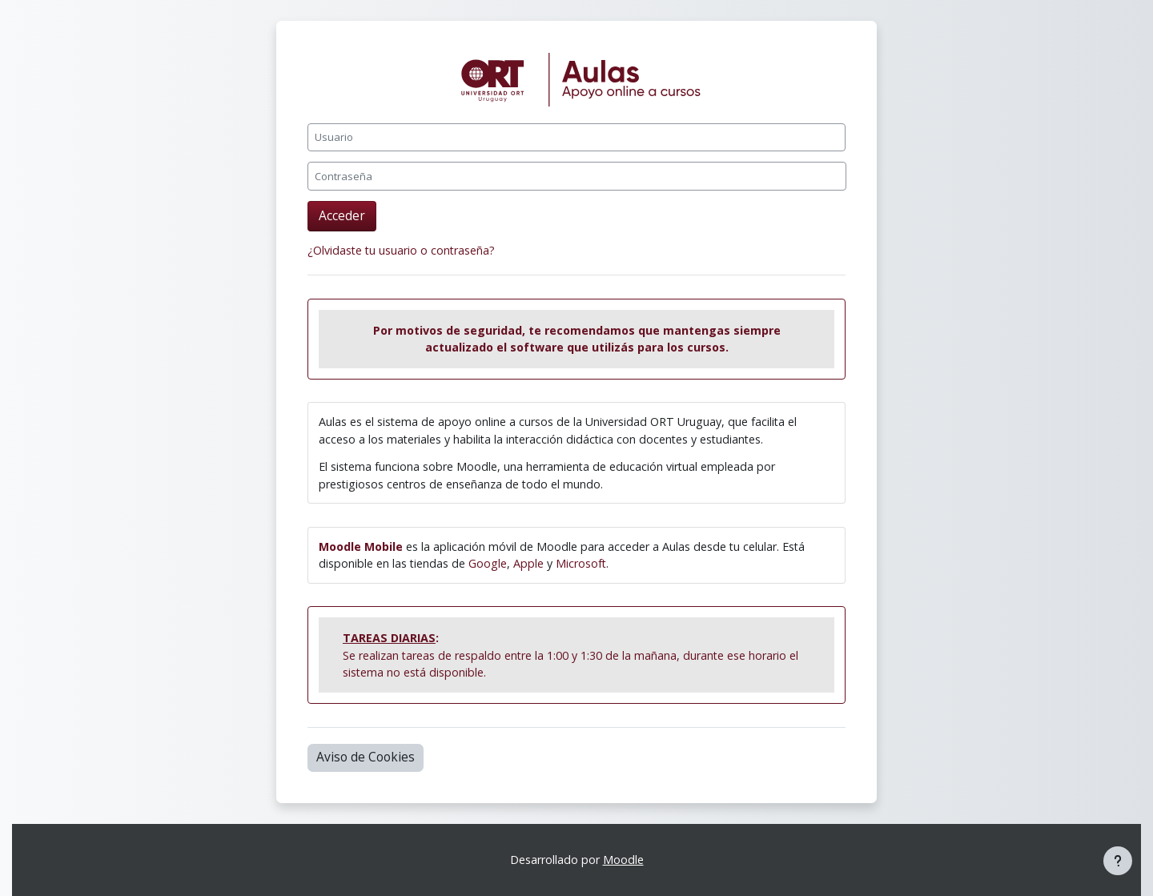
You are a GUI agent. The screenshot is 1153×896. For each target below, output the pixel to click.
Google (487, 563)
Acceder (342, 215)
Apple (528, 563)
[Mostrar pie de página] (1117, 860)
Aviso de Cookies (365, 756)
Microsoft (581, 563)
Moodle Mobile (361, 546)
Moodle (623, 859)
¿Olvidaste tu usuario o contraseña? (401, 250)
